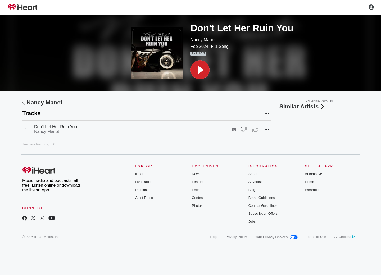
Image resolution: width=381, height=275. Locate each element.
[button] (200, 69)
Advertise (255, 182)
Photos (197, 206)
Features (198, 182)
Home (309, 182)
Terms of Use (316, 237)
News (196, 174)
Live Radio (143, 182)
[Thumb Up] (255, 129)
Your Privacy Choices (276, 237)
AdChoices (344, 237)
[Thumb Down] (243, 129)
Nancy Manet (202, 40)
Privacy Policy (236, 237)
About (252, 174)
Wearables (313, 190)
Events (197, 190)
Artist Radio (144, 198)
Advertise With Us (319, 101)
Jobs (252, 221)
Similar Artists (302, 106)
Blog (251, 190)
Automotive (313, 174)
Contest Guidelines (263, 206)
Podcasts (142, 190)
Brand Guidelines (261, 198)
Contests (198, 198)
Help (213, 237)
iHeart (139, 174)
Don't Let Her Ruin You (55, 127)
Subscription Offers (263, 214)
